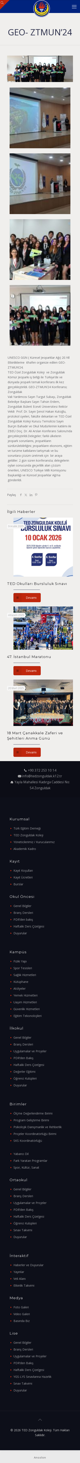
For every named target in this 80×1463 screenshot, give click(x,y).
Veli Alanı (19, 1279)
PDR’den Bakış (23, 1058)
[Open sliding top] (5, 5)
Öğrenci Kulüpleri (25, 1078)
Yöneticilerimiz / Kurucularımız (34, 842)
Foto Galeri (21, 1307)
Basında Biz (21, 1321)
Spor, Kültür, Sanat (26, 1167)
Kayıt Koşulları (23, 870)
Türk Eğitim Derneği (27, 828)
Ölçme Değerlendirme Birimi (32, 1113)
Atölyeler (19, 988)
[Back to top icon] (40, 1419)
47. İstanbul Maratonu (29, 657)
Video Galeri (21, 1314)
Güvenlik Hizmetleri (26, 1009)
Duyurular (20, 933)
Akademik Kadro (24, 849)
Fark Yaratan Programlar (30, 1161)
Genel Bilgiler (22, 906)
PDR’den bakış (23, 919)
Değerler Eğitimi (24, 1072)
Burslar (18, 884)
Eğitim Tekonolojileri (27, 1016)
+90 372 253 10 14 (42, 770)
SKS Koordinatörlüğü (27, 1141)
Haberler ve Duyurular (28, 1265)
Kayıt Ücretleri (23, 877)
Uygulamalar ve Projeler (30, 1051)
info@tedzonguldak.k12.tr (42, 776)
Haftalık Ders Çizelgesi (28, 926)
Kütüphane (20, 982)
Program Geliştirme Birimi (31, 1120)
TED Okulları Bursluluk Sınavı (37, 584)
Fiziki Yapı (20, 961)
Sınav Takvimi (22, 1230)
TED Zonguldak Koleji (28, 835)
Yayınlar (18, 1272)
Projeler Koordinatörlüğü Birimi (34, 1134)
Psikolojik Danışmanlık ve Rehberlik (37, 1127)
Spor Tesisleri (22, 968)
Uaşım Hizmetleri (25, 1002)
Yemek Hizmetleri (25, 995)
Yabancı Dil (21, 1154)
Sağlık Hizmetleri (24, 975)
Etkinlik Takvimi (23, 1285)
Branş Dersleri (23, 913)
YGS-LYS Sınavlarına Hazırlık (32, 1377)
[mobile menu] (74, 6)
